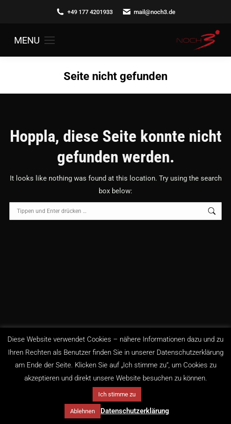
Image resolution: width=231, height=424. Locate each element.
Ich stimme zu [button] (117, 394)
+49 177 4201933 (84, 11)
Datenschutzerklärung (135, 411)
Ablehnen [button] (82, 411)
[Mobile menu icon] (34, 40)
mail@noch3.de (148, 11)
